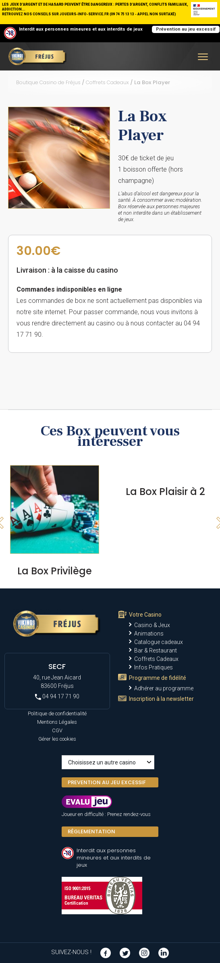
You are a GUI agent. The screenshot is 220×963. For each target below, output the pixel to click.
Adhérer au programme (163, 688)
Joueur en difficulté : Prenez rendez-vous (106, 814)
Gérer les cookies (57, 739)
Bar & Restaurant (155, 650)
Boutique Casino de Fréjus (48, 82)
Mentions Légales (57, 722)
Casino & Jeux (152, 625)
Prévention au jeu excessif (186, 29)
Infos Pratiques (153, 667)
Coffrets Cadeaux (107, 82)
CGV (57, 730)
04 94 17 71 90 (57, 696)
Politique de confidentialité (57, 713)
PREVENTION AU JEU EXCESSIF (107, 782)
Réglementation (91, 831)
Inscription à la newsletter (161, 699)
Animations (149, 633)
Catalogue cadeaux (158, 642)
